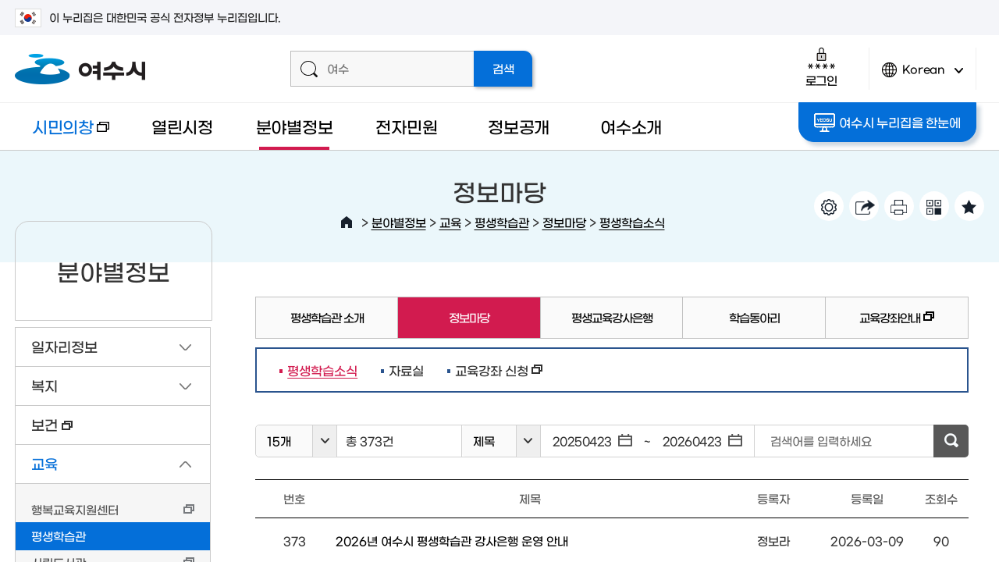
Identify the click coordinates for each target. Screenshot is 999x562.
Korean (922, 76)
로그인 (821, 67)
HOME (346, 222)
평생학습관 (502, 222)
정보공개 (518, 126)
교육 (450, 222)
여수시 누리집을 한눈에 (887, 122)
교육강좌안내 (880, 324)
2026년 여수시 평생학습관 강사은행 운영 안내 (452, 540)
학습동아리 (754, 317)
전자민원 (406, 126)
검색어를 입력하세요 (821, 440)
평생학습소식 (632, 222)
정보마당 (564, 222)
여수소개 (631, 126)
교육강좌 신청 (494, 370)
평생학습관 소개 (327, 317)
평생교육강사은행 (611, 317)
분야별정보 (294, 126)
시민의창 (62, 134)
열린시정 (182, 126)
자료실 (406, 370)
